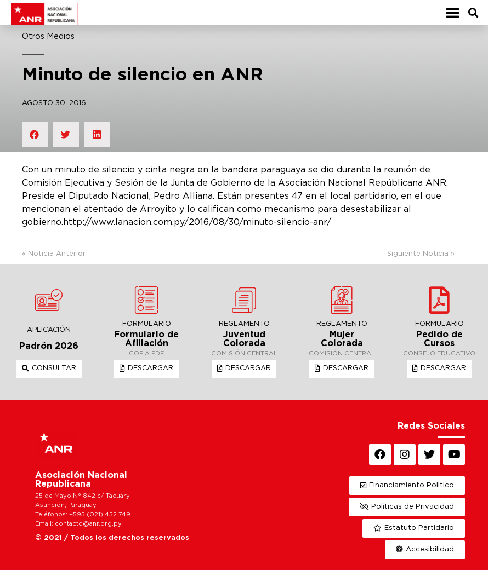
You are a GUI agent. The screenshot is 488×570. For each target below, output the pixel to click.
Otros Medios (48, 36)
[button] (452, 13)
